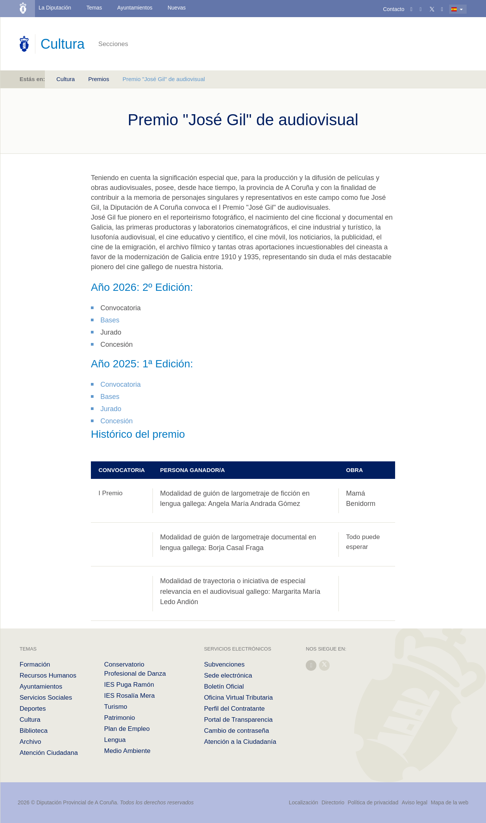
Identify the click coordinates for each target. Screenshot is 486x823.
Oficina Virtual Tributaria (238, 697)
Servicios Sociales (46, 697)
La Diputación (55, 8)
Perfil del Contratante (234, 708)
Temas (94, 8)
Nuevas (177, 8)
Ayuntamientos (134, 8)
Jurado (110, 409)
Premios (98, 79)
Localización (303, 802)
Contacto (393, 9)
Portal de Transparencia (238, 719)
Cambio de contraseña (236, 730)
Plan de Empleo (127, 728)
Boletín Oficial (224, 686)
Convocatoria (120, 384)
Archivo (30, 741)
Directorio (333, 802)
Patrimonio (119, 717)
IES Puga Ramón (129, 684)
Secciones (113, 44)
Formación (35, 664)
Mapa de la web (450, 802)
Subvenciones (224, 664)
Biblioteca (34, 730)
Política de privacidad (374, 802)
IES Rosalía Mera (129, 695)
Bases (109, 320)
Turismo (115, 706)
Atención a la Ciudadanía (240, 741)
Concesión (116, 421)
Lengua (115, 739)
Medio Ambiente (127, 750)
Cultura (65, 79)
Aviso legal (414, 802)
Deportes (33, 708)
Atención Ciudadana (49, 752)
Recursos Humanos (48, 675)
